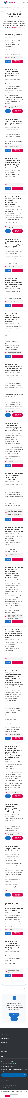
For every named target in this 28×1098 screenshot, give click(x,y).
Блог (2, 1056)
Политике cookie (14, 1094)
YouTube (10, 1080)
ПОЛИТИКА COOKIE (5, 1087)
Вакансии (4, 1042)
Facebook (12, 27)
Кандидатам (5, 1038)
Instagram (20, 27)
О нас (3, 1030)
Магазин (4, 1051)
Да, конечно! (14, 1014)
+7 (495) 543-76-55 (8, 1061)
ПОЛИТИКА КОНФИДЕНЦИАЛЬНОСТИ (9, 1085)
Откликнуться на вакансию (17, 61)
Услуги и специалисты (8, 1047)
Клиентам (4, 1034)
